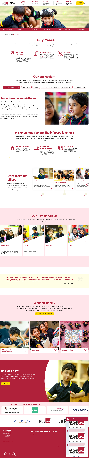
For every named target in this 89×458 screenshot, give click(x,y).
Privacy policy (55, 443)
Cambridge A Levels (82, 29)
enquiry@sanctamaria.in (72, 438)
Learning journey (8, 34)
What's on (32, 442)
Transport (54, 436)
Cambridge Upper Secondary (64, 29)
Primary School (33, 29)
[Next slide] (86, 242)
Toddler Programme (7, 29)
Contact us (70, 441)
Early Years (21, 29)
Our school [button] (46, 1)
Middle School (47, 29)
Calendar (54, 434)
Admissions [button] (35, 1)
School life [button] (57, 1)
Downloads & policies (57, 442)
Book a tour (71, 444)
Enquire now (80, 3)
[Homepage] (2, 34)
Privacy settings (55, 445)
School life (32, 440)
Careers (54, 438)
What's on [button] (68, 1)
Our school (32, 438)
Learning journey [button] (23, 2)
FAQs (53, 440)
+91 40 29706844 (70, 437)
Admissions (32, 436)
